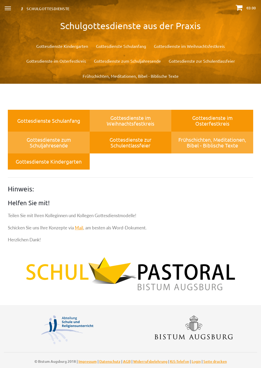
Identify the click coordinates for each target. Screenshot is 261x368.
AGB (127, 361)
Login (196, 361)
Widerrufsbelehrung (150, 361)
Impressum (87, 361)
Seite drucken (215, 361)
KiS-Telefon (179, 361)
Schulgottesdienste (45, 8)
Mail (79, 227)
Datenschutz (109, 361)
